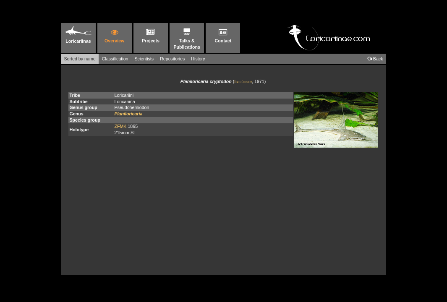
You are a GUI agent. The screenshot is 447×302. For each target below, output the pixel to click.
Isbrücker (243, 81)
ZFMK (120, 126)
